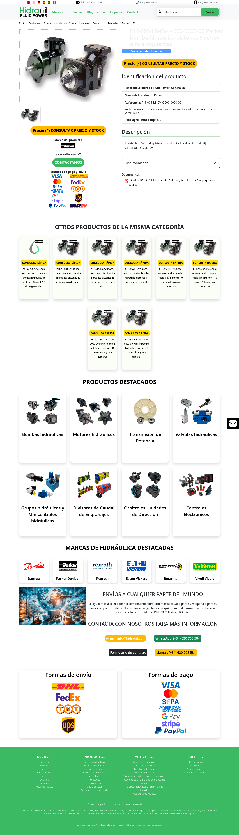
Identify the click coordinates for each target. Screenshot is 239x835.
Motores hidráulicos (94, 434)
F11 (135, 23)
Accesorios (94, 779)
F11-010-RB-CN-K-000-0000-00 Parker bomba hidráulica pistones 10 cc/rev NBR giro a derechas (102, 348)
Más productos (94, 786)
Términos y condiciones (152, 824)
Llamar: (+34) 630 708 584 (176, 652)
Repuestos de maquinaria (94, 790)
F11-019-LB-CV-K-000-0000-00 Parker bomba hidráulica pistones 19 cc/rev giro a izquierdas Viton (102, 277)
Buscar (209, 12)
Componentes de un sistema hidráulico (144, 776)
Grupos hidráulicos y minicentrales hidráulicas (144, 788)
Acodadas (113, 23)
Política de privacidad (115, 824)
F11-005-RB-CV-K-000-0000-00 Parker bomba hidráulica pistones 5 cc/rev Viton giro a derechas (136, 348)
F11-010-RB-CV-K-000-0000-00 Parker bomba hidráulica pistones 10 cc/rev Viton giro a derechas (204, 277)
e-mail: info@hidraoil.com (125, 638)
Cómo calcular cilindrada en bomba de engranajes (144, 781)
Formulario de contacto (128, 652)
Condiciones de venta (86, 824)
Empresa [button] (116, 12)
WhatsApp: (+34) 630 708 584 (177, 638)
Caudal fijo (98, 23)
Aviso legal (100, 824)
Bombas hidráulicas (54, 23)
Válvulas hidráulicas (196, 434)
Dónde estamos (194, 769)
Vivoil (44, 776)
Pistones (73, 23)
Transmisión (94, 783)
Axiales (85, 23)
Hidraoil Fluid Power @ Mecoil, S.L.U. (129, 804)
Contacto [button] (133, 12)
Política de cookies (133, 824)
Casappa (44, 783)
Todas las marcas (44, 786)
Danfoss (34, 578)
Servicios (194, 765)
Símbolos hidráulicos (144, 765)
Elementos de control (94, 772)
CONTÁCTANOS (68, 162)
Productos (34, 23)
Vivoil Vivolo (204, 578)
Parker (125, 23)
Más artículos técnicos (144, 793)
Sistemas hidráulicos (94, 769)
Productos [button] (75, 12)
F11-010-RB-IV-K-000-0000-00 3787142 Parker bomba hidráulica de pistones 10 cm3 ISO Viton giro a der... (34, 277)
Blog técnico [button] (96, 12)
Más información (136, 163)
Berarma (171, 578)
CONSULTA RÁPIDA (34, 263)
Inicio (22, 23)
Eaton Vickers (136, 578)
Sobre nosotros (195, 762)
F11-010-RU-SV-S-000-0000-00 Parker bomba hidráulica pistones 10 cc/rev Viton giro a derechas (170, 277)
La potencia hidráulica (144, 762)
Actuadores (94, 776)
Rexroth (102, 578)
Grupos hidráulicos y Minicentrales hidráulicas (42, 514)
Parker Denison (68, 578)
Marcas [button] (57, 12)
